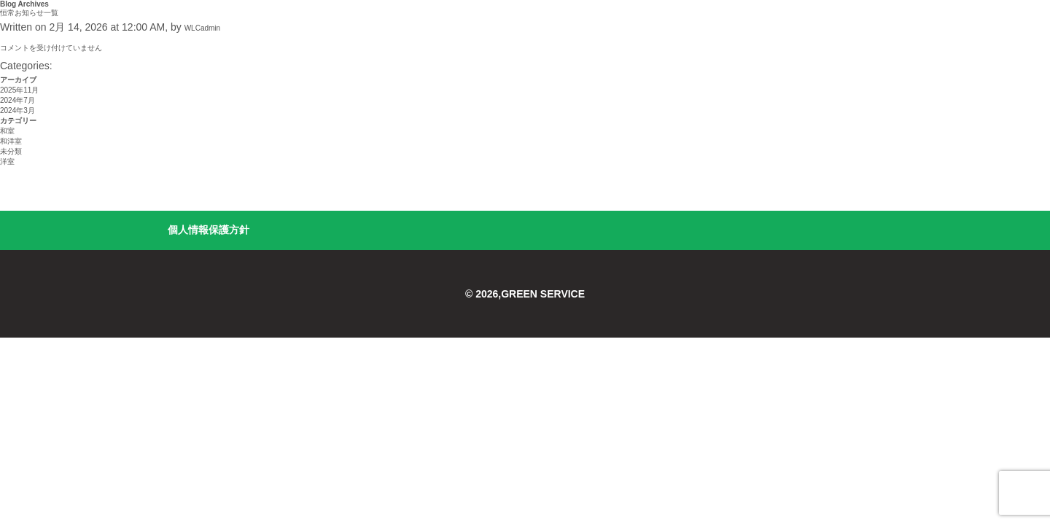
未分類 (11, 151)
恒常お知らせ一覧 (29, 13)
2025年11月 (19, 90)
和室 (7, 131)
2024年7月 (17, 100)
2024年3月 (17, 110)
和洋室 (11, 141)
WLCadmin (202, 28)
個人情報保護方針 (208, 230)
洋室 (7, 162)
